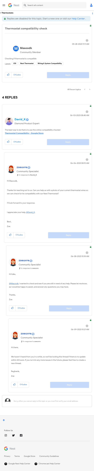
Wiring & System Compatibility (50, 63)
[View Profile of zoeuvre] (22, 167)
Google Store (29, 456)
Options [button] (92, 13)
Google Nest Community (13, 5)
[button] (8, 75)
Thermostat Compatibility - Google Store (24, 133)
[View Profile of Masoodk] (26, 48)
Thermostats (7, 13)
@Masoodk (13, 283)
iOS (14, 63)
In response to (28, 175)
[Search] (54, 5)
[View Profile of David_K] (20, 119)
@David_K (30, 212)
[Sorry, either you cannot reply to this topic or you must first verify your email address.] (50, 401)
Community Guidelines (49, 456)
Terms (17, 456)
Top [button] (4, 420)
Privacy (7, 456)
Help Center (78, 18)
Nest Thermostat (27, 63)
